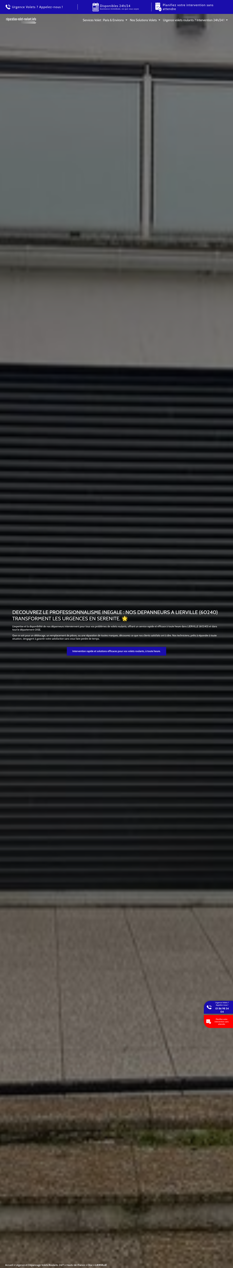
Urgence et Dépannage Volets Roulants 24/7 (40, 1265)
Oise (90, 1265)
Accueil (9, 1265)
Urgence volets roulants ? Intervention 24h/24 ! (193, 20)
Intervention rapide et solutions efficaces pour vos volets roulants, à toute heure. (116, 651)
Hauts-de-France (75, 1265)
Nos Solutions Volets (143, 20)
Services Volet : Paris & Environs (103, 20)
